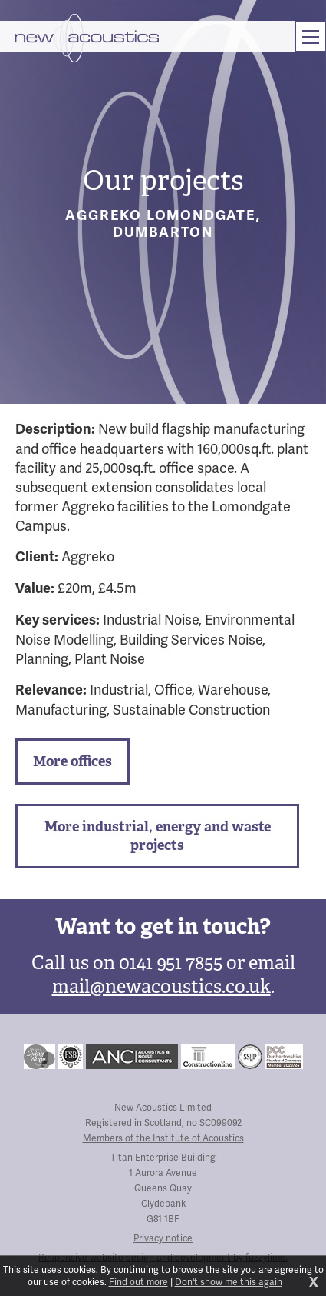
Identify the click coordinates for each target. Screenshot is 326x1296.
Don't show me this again (228, 1282)
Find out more (138, 1282)
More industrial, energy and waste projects (157, 836)
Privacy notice (163, 1238)
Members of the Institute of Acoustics (163, 1138)
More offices (72, 761)
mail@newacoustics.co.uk (161, 986)
